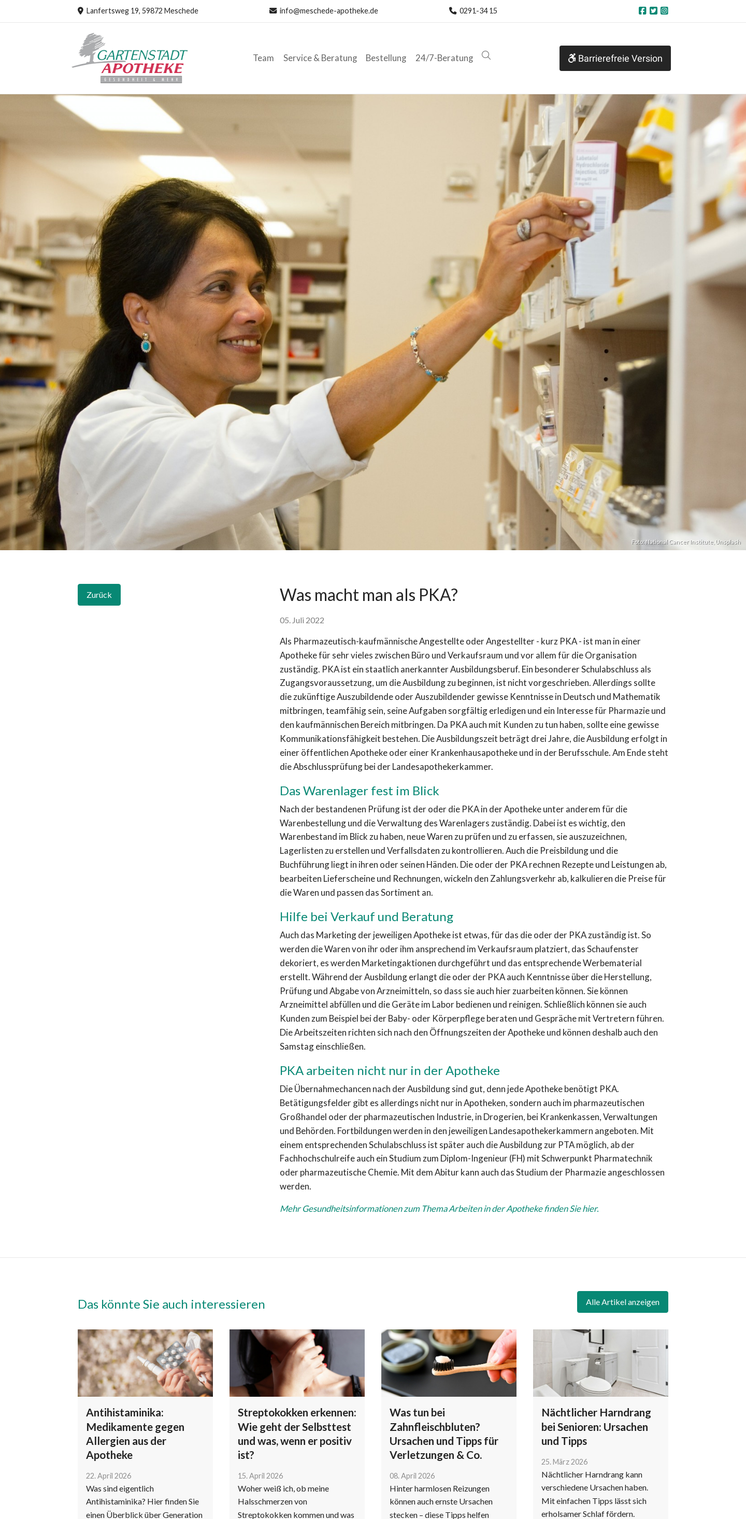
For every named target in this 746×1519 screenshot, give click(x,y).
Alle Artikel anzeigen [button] (622, 1302)
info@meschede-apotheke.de (329, 10)
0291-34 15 (478, 10)
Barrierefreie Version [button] (615, 58)
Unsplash (728, 541)
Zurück (99, 594)
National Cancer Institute (679, 541)
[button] (485, 55)
